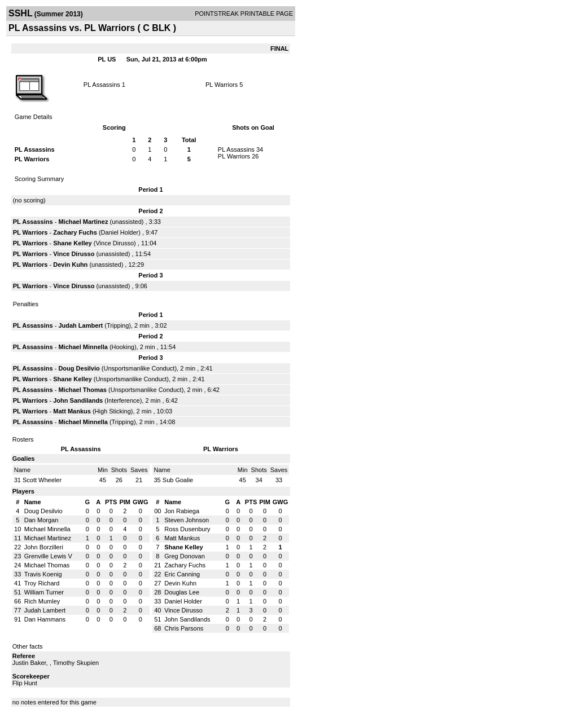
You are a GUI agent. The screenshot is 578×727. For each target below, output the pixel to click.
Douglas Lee (181, 592)
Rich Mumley (42, 601)
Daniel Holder (120, 232)
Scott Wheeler (42, 480)
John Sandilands (78, 400)
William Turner (44, 592)
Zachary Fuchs (75, 232)
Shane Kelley (72, 243)
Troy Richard (42, 583)
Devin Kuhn (70, 264)
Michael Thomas (82, 389)
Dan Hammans (44, 619)
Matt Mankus (72, 411)
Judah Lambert (80, 325)
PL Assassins (102, 84)
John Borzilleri (43, 547)
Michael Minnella (82, 346)
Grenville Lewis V (48, 556)
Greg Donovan (184, 556)
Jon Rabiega (181, 511)
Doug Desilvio (78, 368)
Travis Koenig (43, 574)
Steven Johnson (186, 520)
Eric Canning (182, 574)
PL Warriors (221, 84)
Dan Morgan (41, 520)
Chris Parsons (183, 628)
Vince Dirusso (114, 243)
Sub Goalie (178, 480)
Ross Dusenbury (187, 529)
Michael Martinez (83, 221)
